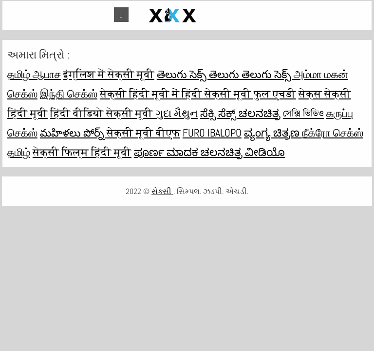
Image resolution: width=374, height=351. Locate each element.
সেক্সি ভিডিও (303, 113)
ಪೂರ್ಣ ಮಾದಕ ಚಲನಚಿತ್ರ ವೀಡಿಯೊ (209, 152)
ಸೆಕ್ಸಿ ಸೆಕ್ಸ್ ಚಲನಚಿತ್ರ (240, 113)
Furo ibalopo (212, 132)
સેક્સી (162, 191)
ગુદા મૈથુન (176, 113)
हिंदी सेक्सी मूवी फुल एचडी (239, 93)
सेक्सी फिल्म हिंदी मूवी (82, 152)
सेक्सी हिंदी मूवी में (141, 93)
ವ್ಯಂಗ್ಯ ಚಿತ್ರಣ (273, 132)
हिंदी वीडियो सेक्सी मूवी (102, 113)
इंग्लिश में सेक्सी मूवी (108, 74)
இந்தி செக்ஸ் (68, 93)
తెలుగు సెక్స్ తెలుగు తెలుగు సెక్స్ (225, 74)
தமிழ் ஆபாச (34, 74)
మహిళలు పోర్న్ (73, 132)
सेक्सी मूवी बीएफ (143, 132)
